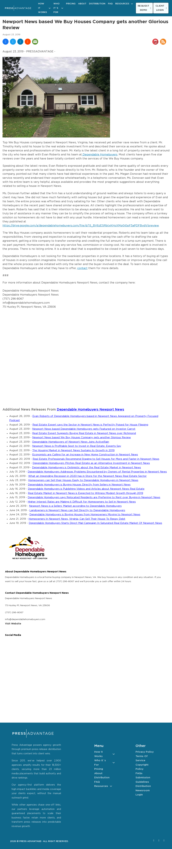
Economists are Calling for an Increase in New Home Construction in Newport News (85, 455)
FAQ (110, 4)
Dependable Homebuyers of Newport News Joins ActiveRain (70, 442)
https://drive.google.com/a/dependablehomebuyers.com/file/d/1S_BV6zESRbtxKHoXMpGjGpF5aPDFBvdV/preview (81, 225)
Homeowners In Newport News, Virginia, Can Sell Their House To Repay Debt (77, 519)
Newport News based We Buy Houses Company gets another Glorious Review (81, 437)
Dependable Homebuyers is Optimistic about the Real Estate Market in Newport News (86, 467)
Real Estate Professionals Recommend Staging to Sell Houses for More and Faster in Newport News (96, 459)
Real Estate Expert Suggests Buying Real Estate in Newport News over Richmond (84, 433)
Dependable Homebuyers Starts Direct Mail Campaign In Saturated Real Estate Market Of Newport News (95, 523)
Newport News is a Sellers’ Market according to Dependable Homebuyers (75, 506)
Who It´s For (56, 8)
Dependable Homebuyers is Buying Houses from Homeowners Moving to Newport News (84, 514)
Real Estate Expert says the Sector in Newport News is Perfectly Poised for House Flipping (90, 425)
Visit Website (13, 624)
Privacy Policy (145, 752)
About (82, 4)
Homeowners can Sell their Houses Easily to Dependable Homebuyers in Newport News (83, 480)
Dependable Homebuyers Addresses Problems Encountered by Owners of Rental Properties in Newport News (97, 472)
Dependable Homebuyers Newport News (90, 409)
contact (82, 268)
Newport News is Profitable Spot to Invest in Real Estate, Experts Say (76, 446)
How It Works (42, 8)
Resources (122, 4)
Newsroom (143, 790)
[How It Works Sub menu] (50, 8)
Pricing (70, 4)
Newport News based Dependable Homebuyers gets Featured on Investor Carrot (83, 429)
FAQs (139, 773)
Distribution (97, 4)
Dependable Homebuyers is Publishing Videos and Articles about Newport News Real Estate (86, 489)
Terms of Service (142, 758)
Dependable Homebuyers (99, 154)
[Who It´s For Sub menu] (62, 8)
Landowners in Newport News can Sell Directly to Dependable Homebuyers (77, 510)
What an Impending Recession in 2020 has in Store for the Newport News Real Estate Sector (87, 476)
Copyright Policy (142, 767)
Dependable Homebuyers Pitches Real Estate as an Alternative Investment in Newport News (91, 463)
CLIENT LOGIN (161, 8)
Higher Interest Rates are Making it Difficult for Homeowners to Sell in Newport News (82, 502)
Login (139, 795)
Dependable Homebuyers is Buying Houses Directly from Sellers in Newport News (79, 485)
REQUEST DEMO (144, 8)
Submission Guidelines (143, 779)
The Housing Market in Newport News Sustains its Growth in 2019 (73, 450)
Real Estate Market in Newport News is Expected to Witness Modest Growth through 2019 (85, 493)
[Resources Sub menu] (132, 4)
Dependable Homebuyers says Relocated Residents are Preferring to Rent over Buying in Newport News (94, 497)
